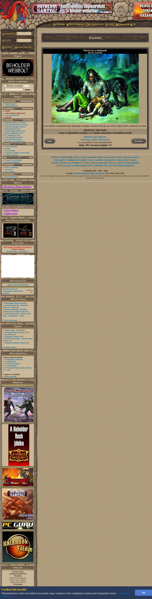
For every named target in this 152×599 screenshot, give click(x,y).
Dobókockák (10, 139)
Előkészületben (11, 106)
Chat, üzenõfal (11, 146)
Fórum (112, 163)
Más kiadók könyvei (13, 125)
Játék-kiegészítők (12, 131)
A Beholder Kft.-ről (102, 165)
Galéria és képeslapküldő (128, 163)
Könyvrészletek (11, 155)
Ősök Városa (80, 157)
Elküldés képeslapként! (95, 137)
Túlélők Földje (66, 157)
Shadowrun (66, 163)
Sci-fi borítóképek (12, 162)
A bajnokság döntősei (14, 359)
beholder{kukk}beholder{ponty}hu (88, 173)
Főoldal (54, 157)
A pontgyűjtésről (12, 115)
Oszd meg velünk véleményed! (95, 139)
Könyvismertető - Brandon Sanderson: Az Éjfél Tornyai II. (16, 310)
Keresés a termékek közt (15, 141)
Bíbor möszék (10, 376)
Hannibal (9, 334)
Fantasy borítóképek (13, 160)
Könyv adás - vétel (12, 330)
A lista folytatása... (10, 320)
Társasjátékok (11, 137)
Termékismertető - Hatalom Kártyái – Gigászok (15, 306)
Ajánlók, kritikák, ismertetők (17, 153)
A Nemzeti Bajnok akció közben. (18, 368)
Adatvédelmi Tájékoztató (10, 212)
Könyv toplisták (11, 167)
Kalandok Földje (95, 157)
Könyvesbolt (122, 160)
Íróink (7, 148)
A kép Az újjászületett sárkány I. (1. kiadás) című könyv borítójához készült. (95, 133)
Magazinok (9, 129)
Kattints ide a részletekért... (18, 251)
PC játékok (9, 135)
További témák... (10, 347)
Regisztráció (86, 165)
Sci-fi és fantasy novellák (68, 165)
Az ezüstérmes (11, 366)
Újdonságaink (11, 104)
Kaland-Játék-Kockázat (15, 332)
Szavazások (10, 171)
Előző (49, 141)
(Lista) (23, 122)
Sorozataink (10, 151)
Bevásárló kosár (11, 177)
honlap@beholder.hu (17, 574)
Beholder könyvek (12, 122)
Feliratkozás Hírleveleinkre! (17, 187)
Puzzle (119, 157)
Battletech (77, 163)
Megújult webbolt (12, 336)
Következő (138, 141)
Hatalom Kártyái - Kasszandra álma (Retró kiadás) (13, 291)
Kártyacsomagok (12, 127)
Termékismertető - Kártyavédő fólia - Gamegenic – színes (16, 315)
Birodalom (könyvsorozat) (16, 303)
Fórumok (9, 169)
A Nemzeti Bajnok (12, 363)
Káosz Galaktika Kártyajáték (101, 160)
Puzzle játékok (11, 133)
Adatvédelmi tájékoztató (123, 165)
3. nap (7, 370)
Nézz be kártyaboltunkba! (18, 285)
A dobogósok (10, 361)
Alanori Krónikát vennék (15, 343)
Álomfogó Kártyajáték (77, 160)
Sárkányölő (109, 157)
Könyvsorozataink (99, 163)
